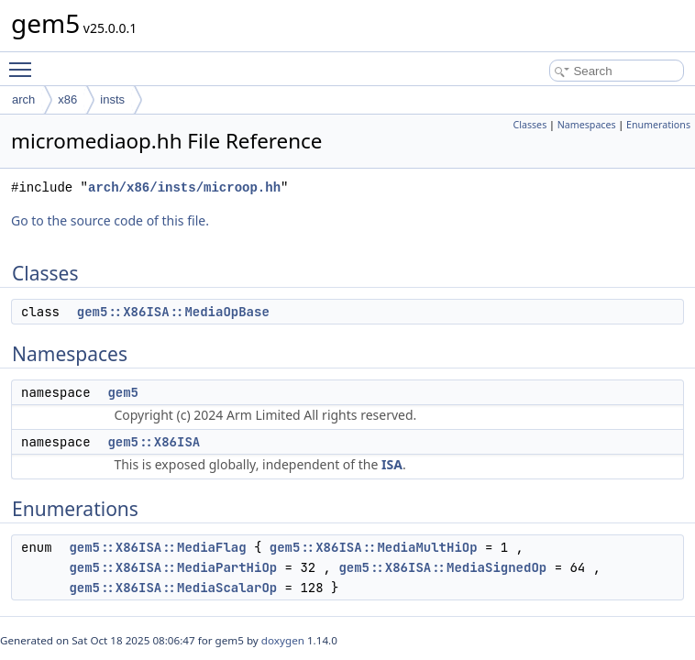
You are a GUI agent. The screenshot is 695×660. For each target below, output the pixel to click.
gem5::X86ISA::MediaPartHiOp (173, 567)
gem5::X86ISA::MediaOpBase (173, 311)
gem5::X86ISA (153, 442)
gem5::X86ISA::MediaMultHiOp (374, 547)
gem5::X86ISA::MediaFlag (157, 547)
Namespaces (586, 124)
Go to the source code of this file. (110, 220)
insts (112, 99)
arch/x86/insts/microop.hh (184, 187)
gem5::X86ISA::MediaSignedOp (442, 567)
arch (23, 99)
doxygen (282, 640)
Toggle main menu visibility (24, 61)
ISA (392, 464)
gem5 (122, 392)
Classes (529, 124)
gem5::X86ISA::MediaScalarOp (173, 587)
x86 (67, 99)
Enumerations (658, 124)
